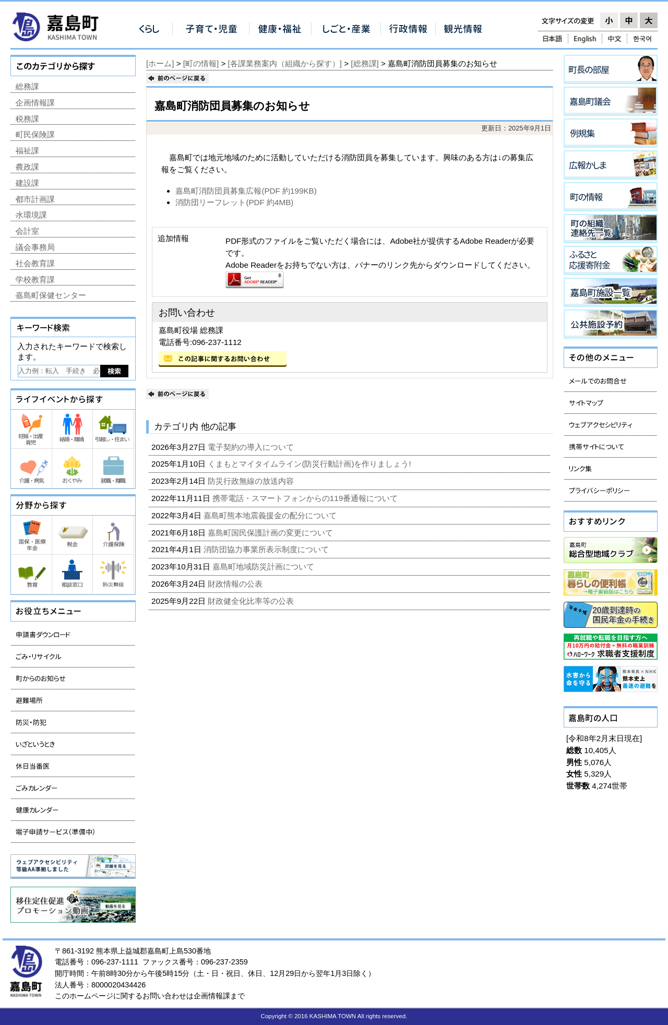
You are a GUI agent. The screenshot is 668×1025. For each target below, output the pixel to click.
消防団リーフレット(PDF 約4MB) (234, 202)
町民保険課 (35, 134)
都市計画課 (35, 199)
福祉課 (27, 150)
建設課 (27, 182)
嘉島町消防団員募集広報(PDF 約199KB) (245, 190)
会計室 (27, 231)
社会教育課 (35, 263)
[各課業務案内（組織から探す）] (285, 63)
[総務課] (364, 63)
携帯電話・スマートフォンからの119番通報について (306, 498)
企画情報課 (35, 102)
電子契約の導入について (252, 447)
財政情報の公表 (236, 583)
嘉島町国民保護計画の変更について (271, 532)
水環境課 (31, 214)
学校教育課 (35, 279)
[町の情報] (201, 63)
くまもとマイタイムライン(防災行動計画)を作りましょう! (310, 463)
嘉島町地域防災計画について (264, 566)
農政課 (27, 166)
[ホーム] (160, 63)
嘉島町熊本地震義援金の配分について (271, 515)
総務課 (27, 86)
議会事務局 (35, 247)
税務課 (27, 118)
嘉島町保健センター (51, 295)
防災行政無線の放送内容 (252, 480)
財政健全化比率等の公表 (252, 601)
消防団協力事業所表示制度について (267, 549)
